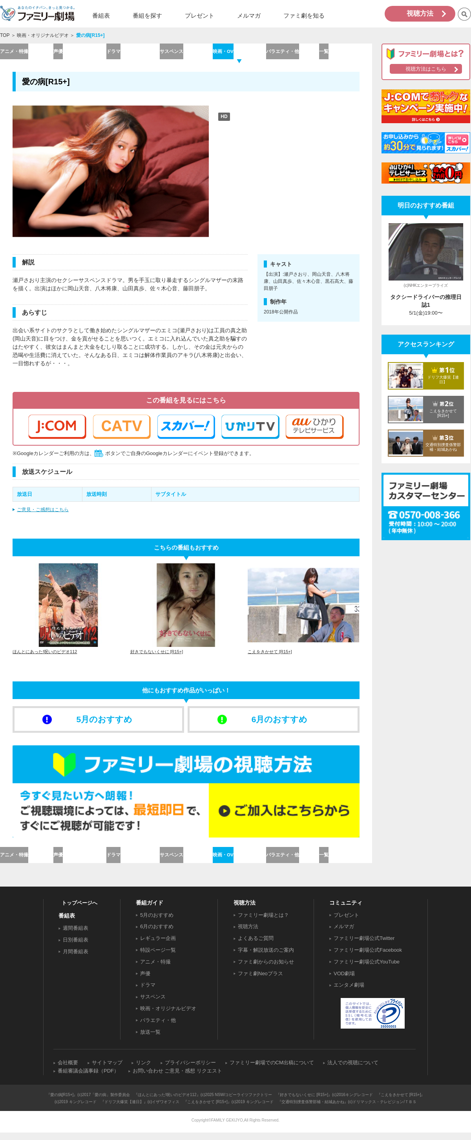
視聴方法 (420, 13)
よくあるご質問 (256, 946)
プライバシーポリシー (190, 1070)
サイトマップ (107, 1070)
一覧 (345, 53)
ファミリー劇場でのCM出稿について (272, 1070)
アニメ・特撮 (26, 53)
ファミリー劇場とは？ (263, 922)
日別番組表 (75, 947)
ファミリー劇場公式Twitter (364, 946)
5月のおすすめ (156, 922)
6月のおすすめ (156, 934)
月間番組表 (75, 959)
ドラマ (133, 53)
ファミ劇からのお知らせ (266, 969)
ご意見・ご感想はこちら (43, 513)
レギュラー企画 (158, 946)
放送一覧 (150, 1039)
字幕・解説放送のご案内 (266, 957)
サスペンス (186, 53)
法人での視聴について (352, 1070)
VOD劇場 (344, 980)
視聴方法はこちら (425, 69)
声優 (80, 53)
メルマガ (344, 934)
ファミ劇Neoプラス (260, 980)
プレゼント (346, 922)
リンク (143, 1070)
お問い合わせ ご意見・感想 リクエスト (177, 1078)
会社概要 (68, 1070)
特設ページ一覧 (158, 957)
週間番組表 (75, 935)
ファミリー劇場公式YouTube (367, 969)
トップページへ (79, 910)
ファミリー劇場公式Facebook (368, 957)
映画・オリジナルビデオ (43, 35)
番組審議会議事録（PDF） (88, 1078)
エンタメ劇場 (349, 992)
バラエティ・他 (292, 53)
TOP (4, 35)
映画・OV (239, 53)
